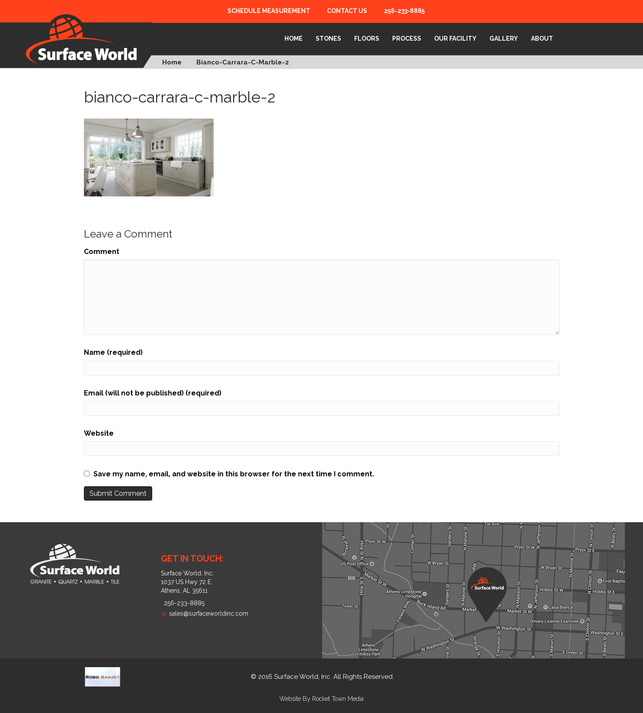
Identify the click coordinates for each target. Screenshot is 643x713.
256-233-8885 (404, 10)
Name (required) (113, 352)
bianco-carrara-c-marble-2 (242, 62)
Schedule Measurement (268, 10)
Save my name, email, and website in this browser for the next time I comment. (233, 474)
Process (406, 38)
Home (294, 38)
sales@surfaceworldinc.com (204, 613)
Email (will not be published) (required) (152, 393)
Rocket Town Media (338, 698)
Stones (328, 38)
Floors (366, 38)
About (542, 38)
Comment (101, 251)
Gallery (503, 38)
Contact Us (347, 10)
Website (99, 433)
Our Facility (455, 38)
